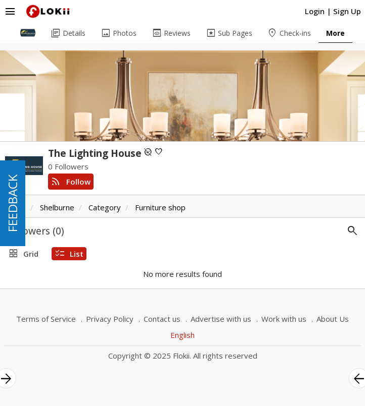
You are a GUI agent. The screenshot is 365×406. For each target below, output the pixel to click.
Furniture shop (160, 207)
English (182, 335)
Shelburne (57, 207)
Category (104, 207)
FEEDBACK (12, 203)
